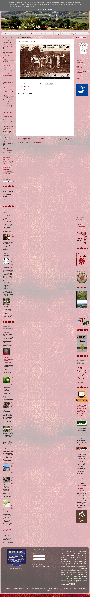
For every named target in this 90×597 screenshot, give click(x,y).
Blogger (48, 590)
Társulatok (6, 155)
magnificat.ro (79, 382)
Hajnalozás (12, 236)
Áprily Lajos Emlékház (79, 67)
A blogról (5, 40)
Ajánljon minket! (80, 310)
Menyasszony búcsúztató (7, 331)
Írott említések (7, 89)
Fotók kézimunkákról (7, 70)
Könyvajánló (48, 34)
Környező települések (6, 94)
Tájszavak (6, 152)
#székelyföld (79, 224)
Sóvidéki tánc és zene (67, 578)
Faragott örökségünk (6, 62)
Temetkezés (6, 157)
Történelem (6, 165)
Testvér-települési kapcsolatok (8, 162)
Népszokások (6, 122)
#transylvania (80, 227)
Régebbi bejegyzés (65, 139)
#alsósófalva (79, 219)
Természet (6, 159)
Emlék (5, 55)
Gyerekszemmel (7, 75)
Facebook (39, 34)
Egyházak (5, 50)
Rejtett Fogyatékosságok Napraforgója (81, 71)
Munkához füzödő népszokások (8, 106)
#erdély (78, 222)
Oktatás (5, 124)
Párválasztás (6, 126)
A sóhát (31, 34)
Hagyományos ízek (8, 78)
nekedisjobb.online (44, 566)
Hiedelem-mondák (8, 82)
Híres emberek (7, 86)
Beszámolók (6, 44)
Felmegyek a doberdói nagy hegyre (7, 217)
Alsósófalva (6, 42)
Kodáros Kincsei (81, 413)
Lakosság (5, 97)
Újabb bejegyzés (24, 139)
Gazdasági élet (7, 73)
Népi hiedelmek (7, 116)
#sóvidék (78, 221)
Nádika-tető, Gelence (79, 63)
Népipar (5, 119)
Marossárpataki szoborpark (80, 77)
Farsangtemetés (12, 404)
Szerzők (80, 34)
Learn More (42, 9)
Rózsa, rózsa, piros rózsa (7, 281)
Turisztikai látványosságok (18, 34)
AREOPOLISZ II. (81, 406)
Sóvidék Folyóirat (8, 139)
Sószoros (5, 137)
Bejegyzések (37, 556)
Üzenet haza (6, 171)
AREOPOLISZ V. (81, 412)
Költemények (6, 91)
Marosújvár (79, 75)
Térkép (57, 34)
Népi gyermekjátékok (7, 111)
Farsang (5, 65)
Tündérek (5, 167)
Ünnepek (5, 169)
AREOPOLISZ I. (81, 405)
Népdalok (5, 109)
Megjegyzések (37, 559)
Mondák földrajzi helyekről (7, 100)
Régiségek (6, 132)
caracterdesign (81, 588)
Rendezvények (26, 86)
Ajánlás (64, 34)
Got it (50, 9)
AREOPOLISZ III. (81, 408)
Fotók (4, 67)
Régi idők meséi (7, 128)
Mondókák (6, 103)
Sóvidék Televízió (8, 143)
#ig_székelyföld (80, 226)
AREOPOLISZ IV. (81, 410)
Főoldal (5, 34)
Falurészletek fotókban (6, 58)
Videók (5, 173)
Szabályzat (72, 34)
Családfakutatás (7, 46)
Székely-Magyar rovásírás (12, 262)
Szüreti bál (12, 479)
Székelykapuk (7, 150)
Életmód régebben (8, 52)
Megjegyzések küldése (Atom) (33, 142)
